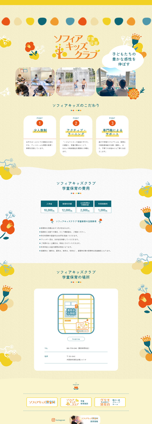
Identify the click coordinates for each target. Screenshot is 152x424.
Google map (76, 339)
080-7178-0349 (72, 348)
